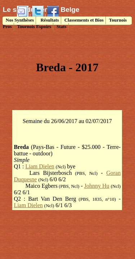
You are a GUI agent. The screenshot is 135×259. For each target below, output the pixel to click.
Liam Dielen (39, 166)
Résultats (49, 20)
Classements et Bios (84, 20)
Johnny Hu (96, 186)
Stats (61, 26)
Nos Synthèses (19, 20)
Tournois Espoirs (34, 26)
